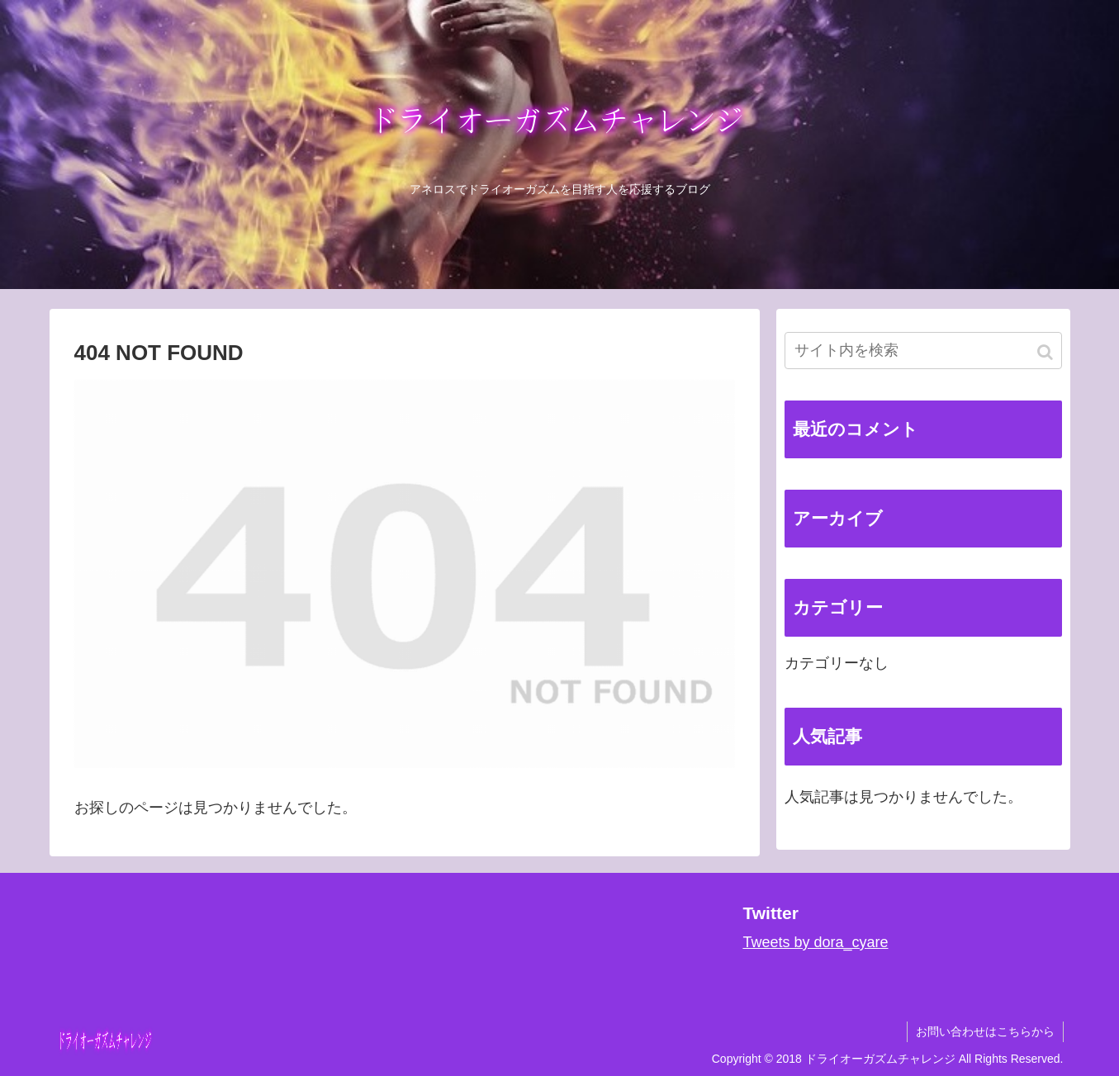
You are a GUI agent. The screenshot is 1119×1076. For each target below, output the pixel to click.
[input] (923, 350)
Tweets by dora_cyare (815, 942)
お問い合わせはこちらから (985, 1031)
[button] (1046, 352)
